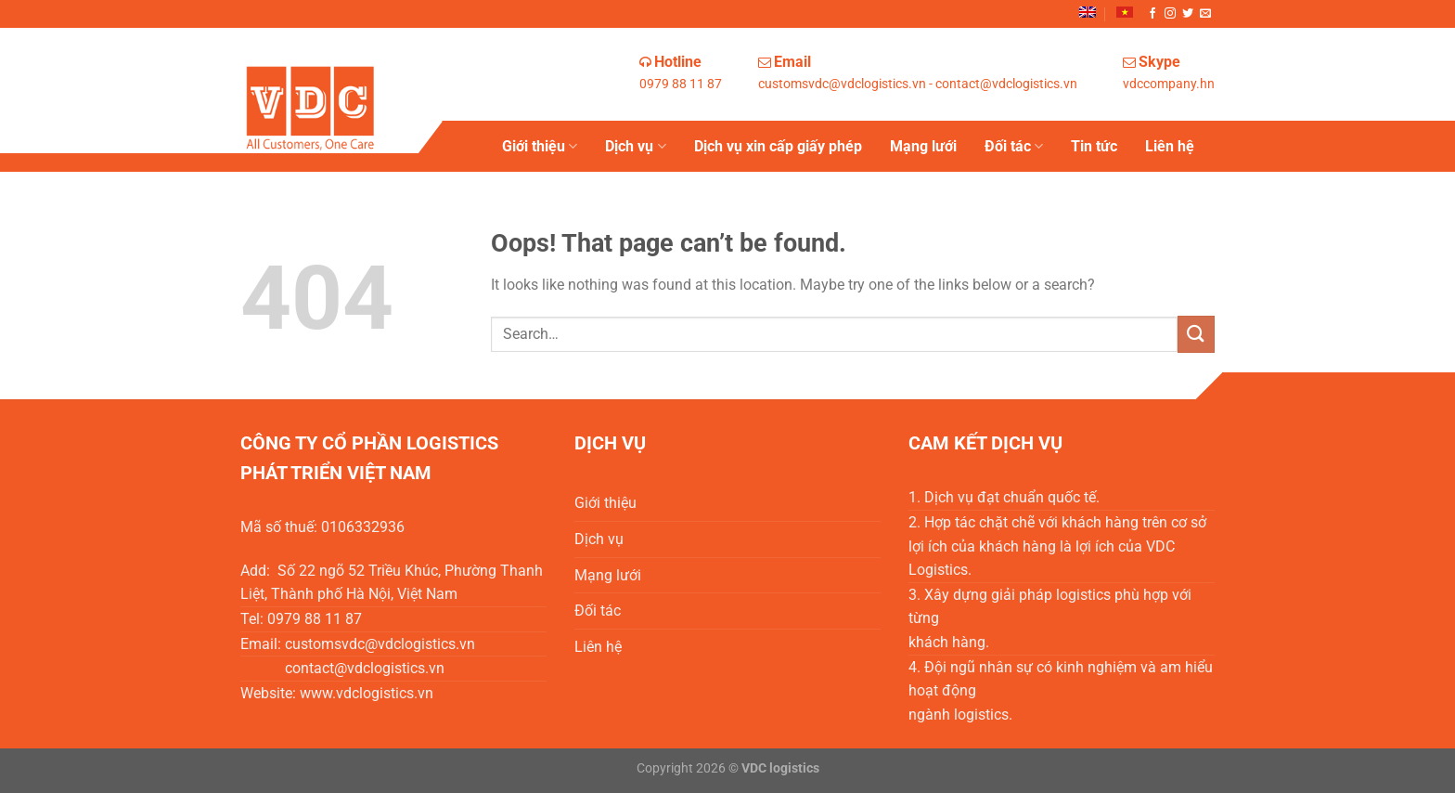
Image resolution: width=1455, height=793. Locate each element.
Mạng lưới (923, 146)
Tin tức (1094, 146)
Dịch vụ (635, 146)
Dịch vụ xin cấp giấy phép (778, 146)
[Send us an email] (1205, 13)
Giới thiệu (539, 146)
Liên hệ (1169, 146)
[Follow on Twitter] (1187, 13)
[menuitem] (1087, 12)
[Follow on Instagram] (1170, 13)
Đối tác (1014, 146)
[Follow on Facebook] (1152, 13)
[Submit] (1196, 334)
